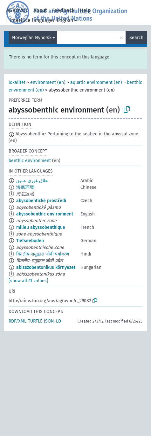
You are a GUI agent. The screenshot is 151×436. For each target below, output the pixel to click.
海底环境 (25, 187)
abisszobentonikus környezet (45, 267)
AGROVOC (17, 10)
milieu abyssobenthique (40, 227)
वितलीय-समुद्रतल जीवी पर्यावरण (42, 254)
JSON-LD (52, 321)
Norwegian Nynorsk (31, 37)
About (40, 10)
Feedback (63, 10)
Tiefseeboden (30, 240)
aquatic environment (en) (96, 82)
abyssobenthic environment (44, 214)
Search (136, 37)
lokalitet (17, 82)
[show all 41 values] (28, 280)
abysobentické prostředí (41, 200)
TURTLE (35, 321)
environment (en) (47, 82)
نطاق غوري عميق (32, 180)
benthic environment (30, 160)
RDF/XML (17, 321)
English (65, 20)
